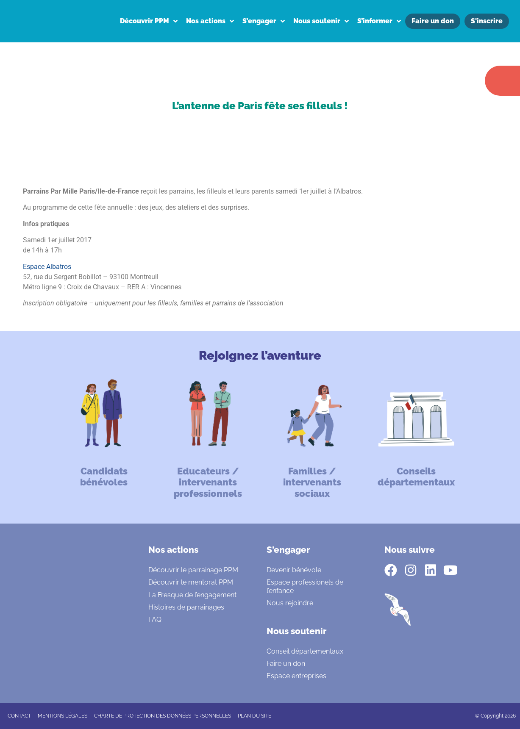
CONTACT (19, 716)
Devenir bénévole (294, 570)
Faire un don (286, 664)
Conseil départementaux (305, 651)
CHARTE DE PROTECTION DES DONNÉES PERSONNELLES (162, 716)
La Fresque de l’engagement (192, 595)
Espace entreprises (296, 676)
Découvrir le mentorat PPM (190, 582)
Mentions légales (62, 716)
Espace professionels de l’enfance (305, 586)
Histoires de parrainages (186, 607)
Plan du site (254, 716)
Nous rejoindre (290, 603)
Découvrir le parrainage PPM (193, 570)
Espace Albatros (47, 267)
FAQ (154, 619)
